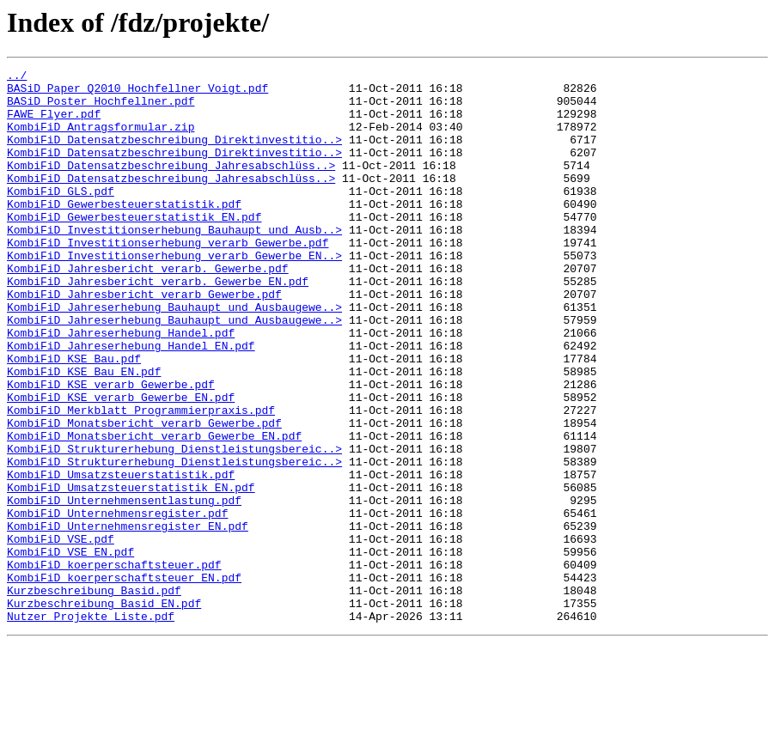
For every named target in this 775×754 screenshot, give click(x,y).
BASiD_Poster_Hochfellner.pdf (100, 108)
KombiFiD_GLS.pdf (60, 216)
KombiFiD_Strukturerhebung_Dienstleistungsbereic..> (174, 525)
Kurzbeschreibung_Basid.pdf (94, 695)
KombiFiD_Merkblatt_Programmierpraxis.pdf (141, 479)
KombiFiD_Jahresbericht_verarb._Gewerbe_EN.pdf (157, 324)
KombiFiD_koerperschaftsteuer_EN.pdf (124, 680)
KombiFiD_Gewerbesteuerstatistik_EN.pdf (134, 247)
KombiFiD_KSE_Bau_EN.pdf (84, 433)
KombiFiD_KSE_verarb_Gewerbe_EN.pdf (121, 463)
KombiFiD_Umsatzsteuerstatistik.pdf (121, 556)
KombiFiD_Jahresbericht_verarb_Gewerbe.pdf (144, 340)
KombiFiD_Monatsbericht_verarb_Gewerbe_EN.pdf (154, 510)
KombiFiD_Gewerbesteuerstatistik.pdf (124, 232)
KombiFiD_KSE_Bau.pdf (74, 417)
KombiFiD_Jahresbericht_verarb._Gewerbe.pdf (148, 309)
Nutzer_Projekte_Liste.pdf (90, 726)
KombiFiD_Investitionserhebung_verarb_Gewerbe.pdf (167, 278)
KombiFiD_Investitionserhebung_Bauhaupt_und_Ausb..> (174, 263)
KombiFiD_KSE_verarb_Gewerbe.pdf (111, 448)
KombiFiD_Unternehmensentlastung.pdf (124, 587)
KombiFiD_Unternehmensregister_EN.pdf (127, 618)
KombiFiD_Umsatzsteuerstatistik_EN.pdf (131, 572)
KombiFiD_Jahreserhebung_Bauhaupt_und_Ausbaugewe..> (174, 355)
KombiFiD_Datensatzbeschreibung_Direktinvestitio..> (174, 154)
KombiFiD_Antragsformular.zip (100, 139)
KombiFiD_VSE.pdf (60, 634)
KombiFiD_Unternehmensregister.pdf (117, 603)
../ (17, 77)
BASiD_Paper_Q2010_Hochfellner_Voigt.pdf (137, 92)
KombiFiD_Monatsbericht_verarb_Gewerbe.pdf (144, 494)
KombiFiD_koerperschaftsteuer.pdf (114, 664)
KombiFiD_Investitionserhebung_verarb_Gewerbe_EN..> (174, 293)
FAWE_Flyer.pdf (54, 123)
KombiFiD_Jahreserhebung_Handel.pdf (121, 386)
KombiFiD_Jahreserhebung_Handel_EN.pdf (131, 402)
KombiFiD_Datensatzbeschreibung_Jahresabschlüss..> (171, 185)
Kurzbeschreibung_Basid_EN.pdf (104, 711)
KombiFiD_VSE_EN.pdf (70, 649)
